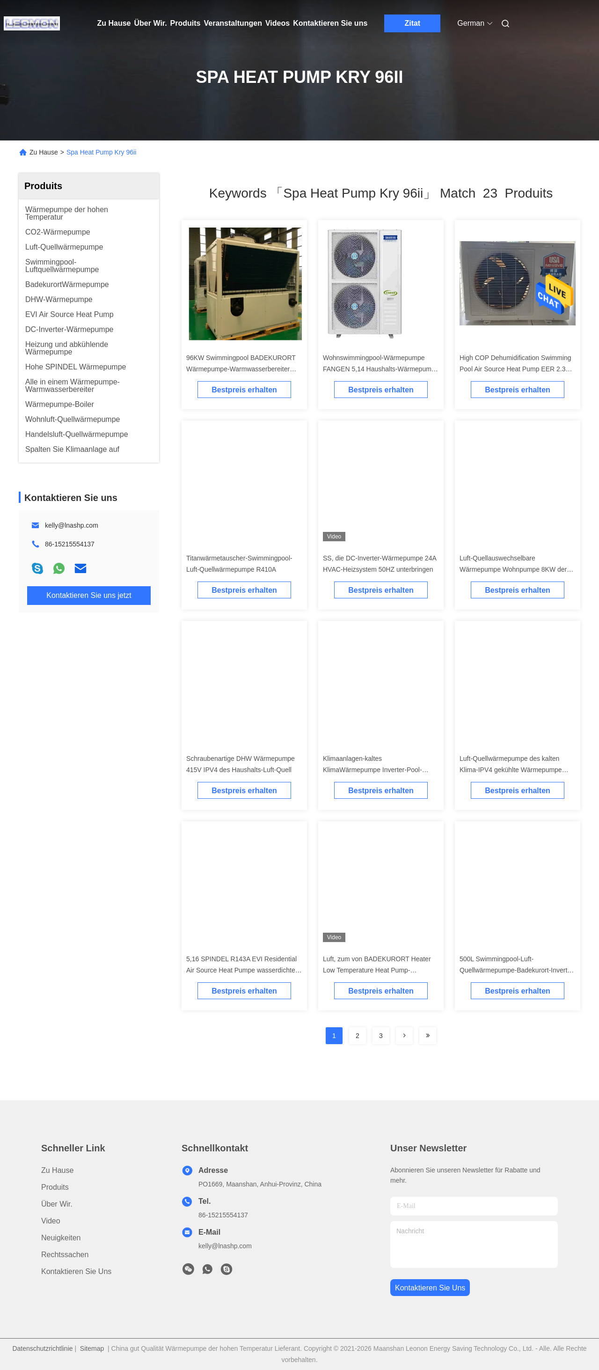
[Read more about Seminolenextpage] (404, 1035)
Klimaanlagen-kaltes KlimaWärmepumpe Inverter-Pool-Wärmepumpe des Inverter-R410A (373, 770)
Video (50, 1221)
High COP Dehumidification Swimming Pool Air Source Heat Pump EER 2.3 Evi (515, 369)
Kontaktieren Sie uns (330, 23)
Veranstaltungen (233, 23)
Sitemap (92, 1348)
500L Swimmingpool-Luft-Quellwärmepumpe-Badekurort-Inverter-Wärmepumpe (517, 970)
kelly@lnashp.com (71, 525)
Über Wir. (150, 23)
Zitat (412, 23)
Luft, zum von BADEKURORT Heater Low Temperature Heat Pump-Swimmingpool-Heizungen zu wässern (378, 970)
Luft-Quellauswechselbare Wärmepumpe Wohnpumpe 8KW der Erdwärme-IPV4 (513, 569)
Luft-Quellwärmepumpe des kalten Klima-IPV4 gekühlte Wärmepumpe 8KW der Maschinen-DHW (511, 770)
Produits (185, 23)
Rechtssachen (64, 1255)
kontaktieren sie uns (430, 1288)
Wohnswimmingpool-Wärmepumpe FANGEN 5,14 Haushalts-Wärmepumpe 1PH (380, 369)
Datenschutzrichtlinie (42, 1348)
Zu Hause (114, 23)
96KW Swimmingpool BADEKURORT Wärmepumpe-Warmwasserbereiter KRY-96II (241, 369)
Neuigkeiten (61, 1238)
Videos (277, 23)
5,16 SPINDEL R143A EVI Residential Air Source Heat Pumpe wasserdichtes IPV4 (242, 970)
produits (55, 1187)
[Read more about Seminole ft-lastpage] (427, 1035)
